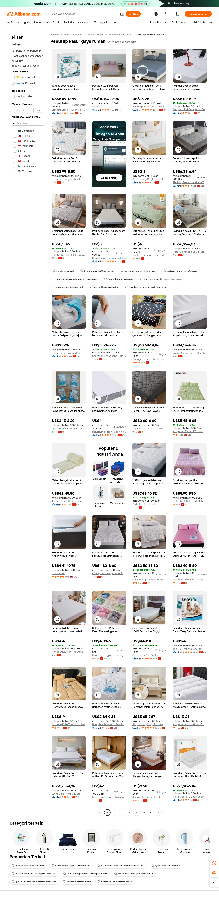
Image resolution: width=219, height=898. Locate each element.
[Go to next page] (158, 812)
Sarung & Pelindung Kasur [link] (151, 34)
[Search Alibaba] (84, 14)
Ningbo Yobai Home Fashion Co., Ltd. (109, 797)
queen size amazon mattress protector (34, 881)
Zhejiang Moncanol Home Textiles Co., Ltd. (190, 182)
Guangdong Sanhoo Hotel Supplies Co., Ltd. (149, 579)
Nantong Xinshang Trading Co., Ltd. (190, 579)
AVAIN (96, 106)
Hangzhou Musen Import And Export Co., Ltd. (109, 431)
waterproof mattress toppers (180, 270)
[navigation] (27, 424)
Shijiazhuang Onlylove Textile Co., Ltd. (149, 179)
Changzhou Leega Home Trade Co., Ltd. (109, 573)
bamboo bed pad (63, 270)
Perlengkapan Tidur (120, 34)
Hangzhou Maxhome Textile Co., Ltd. (109, 724)
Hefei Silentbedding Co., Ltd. (189, 251)
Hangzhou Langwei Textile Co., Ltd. (69, 179)
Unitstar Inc (58, 573)
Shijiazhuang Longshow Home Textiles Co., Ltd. (149, 724)
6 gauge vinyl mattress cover (97, 270)
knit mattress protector (104, 287)
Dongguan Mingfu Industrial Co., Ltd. (69, 651)
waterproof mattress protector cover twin (120, 865)
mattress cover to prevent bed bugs (160, 279)
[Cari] (133, 14)
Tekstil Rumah (96, 34)
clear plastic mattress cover (28, 865)
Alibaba (54, 34)
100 (151, 812)
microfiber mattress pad (118, 279)
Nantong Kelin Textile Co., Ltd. (68, 724)
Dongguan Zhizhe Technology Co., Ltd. (149, 359)
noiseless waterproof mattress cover (146, 287)
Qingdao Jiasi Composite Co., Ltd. (190, 109)
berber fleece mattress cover (115, 881)
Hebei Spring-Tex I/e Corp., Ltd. (149, 106)
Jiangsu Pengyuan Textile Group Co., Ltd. (149, 797)
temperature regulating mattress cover (75, 279)
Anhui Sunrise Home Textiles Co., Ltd (69, 501)
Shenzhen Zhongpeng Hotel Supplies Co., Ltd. (109, 355)
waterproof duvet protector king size (135, 873)
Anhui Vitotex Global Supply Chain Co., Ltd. (190, 796)
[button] (122, 14)
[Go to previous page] (100, 812)
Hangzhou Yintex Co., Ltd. (66, 352)
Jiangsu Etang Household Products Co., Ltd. (69, 109)
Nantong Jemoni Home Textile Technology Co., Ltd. (149, 255)
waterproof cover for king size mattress (34, 873)
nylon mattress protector (166, 865)
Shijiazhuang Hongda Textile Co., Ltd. (109, 257)
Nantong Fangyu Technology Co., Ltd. (109, 655)
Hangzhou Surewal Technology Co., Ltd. (190, 431)
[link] (214, 863)
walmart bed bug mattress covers (71, 865)
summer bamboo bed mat (68, 287)
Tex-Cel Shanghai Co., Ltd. (187, 648)
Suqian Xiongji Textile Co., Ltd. (189, 352)
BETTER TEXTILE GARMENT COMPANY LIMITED (190, 501)
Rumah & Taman (73, 34)
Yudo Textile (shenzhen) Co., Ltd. (149, 504)
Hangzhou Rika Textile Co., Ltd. (69, 254)
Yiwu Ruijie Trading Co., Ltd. (147, 428)
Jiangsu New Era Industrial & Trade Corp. (69, 428)
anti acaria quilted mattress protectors (85, 873)
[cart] (167, 14)
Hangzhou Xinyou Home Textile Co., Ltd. (190, 724)
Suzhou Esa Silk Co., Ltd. (146, 655)
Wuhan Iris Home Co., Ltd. (66, 793)
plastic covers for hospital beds (139, 270)
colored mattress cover (77, 881)
